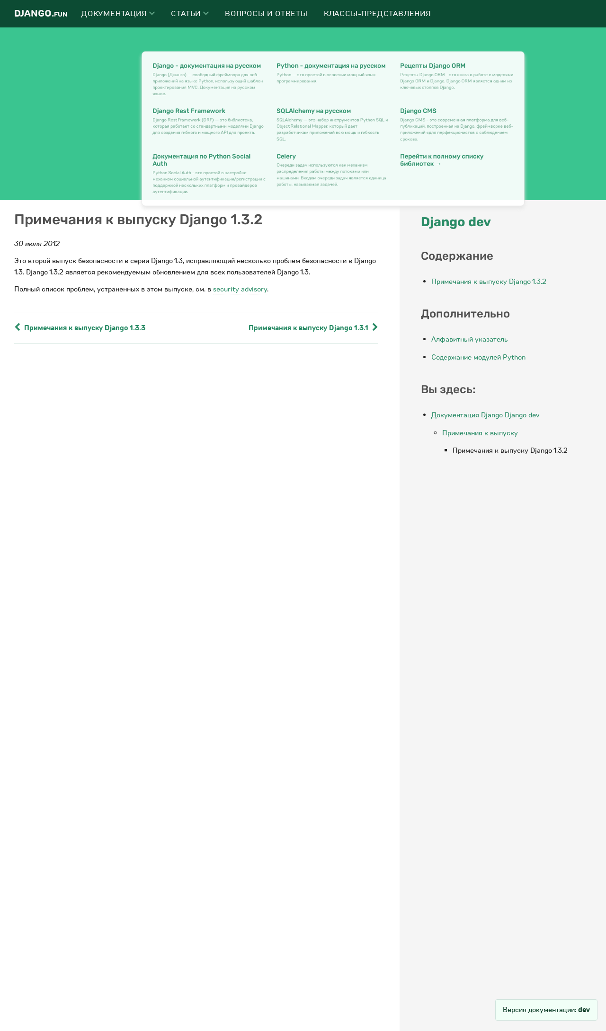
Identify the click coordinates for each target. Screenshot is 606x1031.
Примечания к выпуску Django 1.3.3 (79, 328)
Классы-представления (377, 14)
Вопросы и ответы (266, 14)
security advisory (240, 289)
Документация (118, 14)
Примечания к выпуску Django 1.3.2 (488, 281)
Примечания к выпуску (480, 433)
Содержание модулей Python (478, 357)
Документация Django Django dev (485, 415)
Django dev (456, 221)
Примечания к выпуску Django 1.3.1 (313, 328)
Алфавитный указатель (469, 339)
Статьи (190, 14)
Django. (40, 13)
